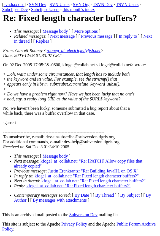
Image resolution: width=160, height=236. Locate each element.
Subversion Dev (83, 214)
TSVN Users (127, 4)
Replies (42, 41)
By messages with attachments (60, 200)
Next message (62, 36)
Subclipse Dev (15, 9)
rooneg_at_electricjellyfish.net (73, 50)
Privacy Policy (74, 224)
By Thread (104, 195)
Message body (55, 31)
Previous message (96, 36)
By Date (82, 195)
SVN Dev (37, 4)
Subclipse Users (45, 9)
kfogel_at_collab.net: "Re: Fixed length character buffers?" (87, 176)
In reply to (128, 36)
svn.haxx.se (14, 4)
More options (86, 31)
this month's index (79, 9)
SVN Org (81, 4)
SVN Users (59, 4)
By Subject (130, 195)
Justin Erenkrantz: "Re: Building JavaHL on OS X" (93, 171)
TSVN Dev (103, 4)
